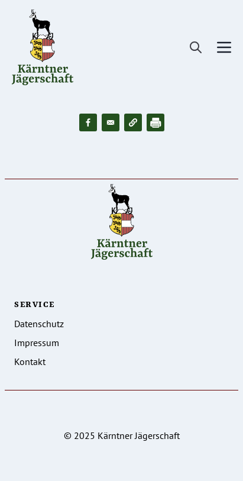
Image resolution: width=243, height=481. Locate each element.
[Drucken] (155, 122)
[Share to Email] (110, 122)
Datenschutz (39, 324)
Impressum (36, 342)
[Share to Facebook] (88, 122)
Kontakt (30, 361)
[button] (133, 122)
